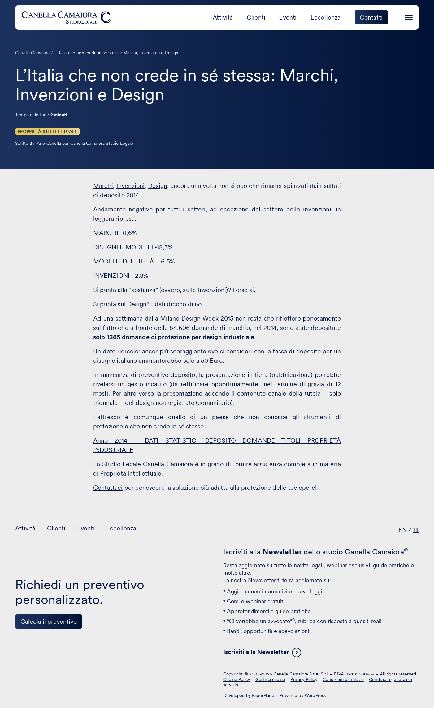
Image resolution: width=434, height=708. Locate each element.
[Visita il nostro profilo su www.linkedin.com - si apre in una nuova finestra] (22, 678)
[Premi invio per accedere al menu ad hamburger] (409, 16)
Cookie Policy (236, 679)
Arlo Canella (49, 143)
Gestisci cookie (270, 679)
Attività (223, 17)
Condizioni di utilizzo (343, 679)
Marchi (103, 185)
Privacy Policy (303, 679)
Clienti (256, 17)
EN (402, 529)
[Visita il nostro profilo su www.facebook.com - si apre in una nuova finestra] (41, 678)
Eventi (288, 17)
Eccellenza (325, 17)
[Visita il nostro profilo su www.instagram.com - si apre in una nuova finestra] (61, 678)
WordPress (315, 695)
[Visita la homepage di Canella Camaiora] (67, 17)
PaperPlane (263, 695)
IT (416, 529)
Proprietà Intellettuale (47, 131)
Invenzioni (130, 185)
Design (157, 185)
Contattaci (108, 487)
